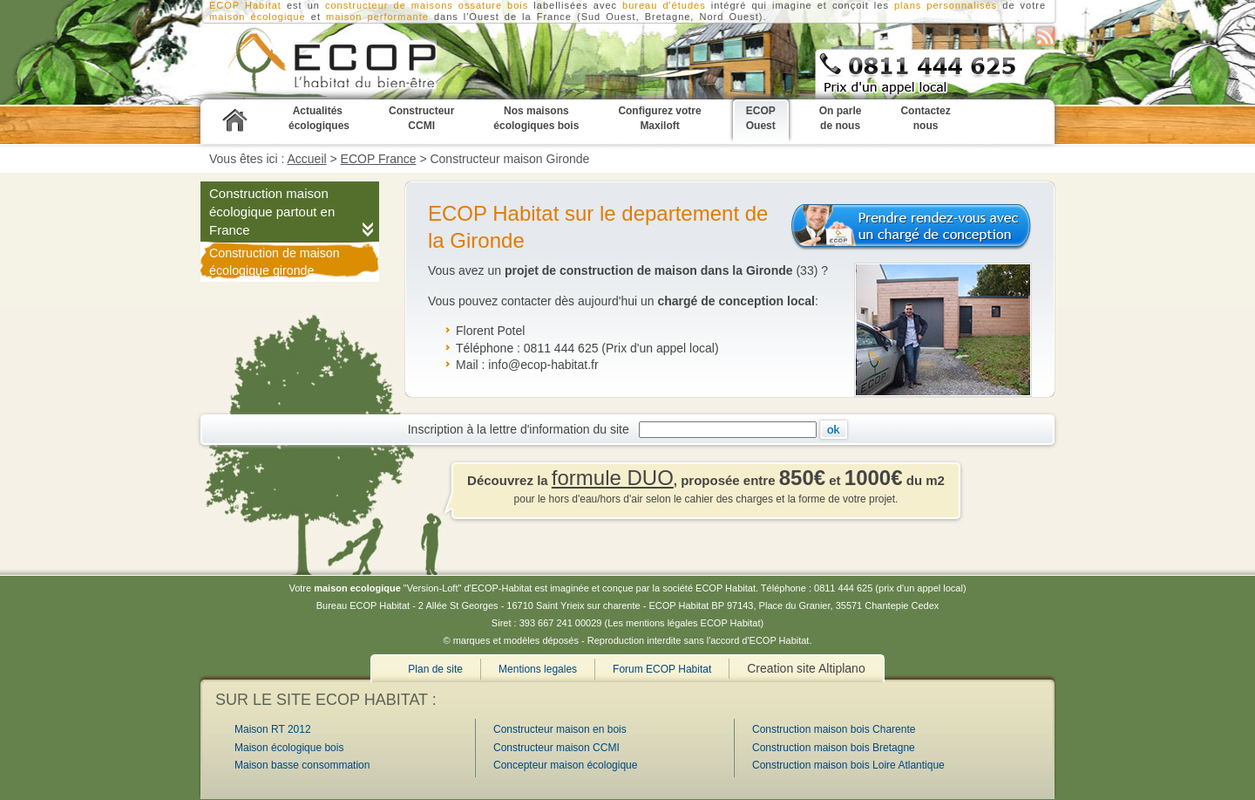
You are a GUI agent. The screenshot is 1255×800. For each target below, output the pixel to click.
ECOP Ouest (761, 118)
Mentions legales (538, 669)
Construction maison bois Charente (833, 729)
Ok (833, 430)
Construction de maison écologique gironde (274, 261)
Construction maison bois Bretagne (833, 748)
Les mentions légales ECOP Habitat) (685, 623)
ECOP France (379, 159)
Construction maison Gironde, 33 (309, 62)
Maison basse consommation (302, 765)
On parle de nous (840, 118)
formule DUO (613, 477)
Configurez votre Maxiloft (659, 118)
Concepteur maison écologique (565, 765)
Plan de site (435, 669)
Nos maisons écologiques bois (536, 118)
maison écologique (257, 16)
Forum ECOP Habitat (662, 669)
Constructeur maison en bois (560, 729)
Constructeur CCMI (421, 118)
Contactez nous (925, 118)
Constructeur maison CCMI (556, 748)
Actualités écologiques (318, 118)
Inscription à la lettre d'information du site (522, 429)
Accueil (307, 159)
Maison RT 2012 (272, 729)
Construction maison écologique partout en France (272, 211)
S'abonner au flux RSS (1045, 36)
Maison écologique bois (288, 748)
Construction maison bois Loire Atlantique (848, 765)
